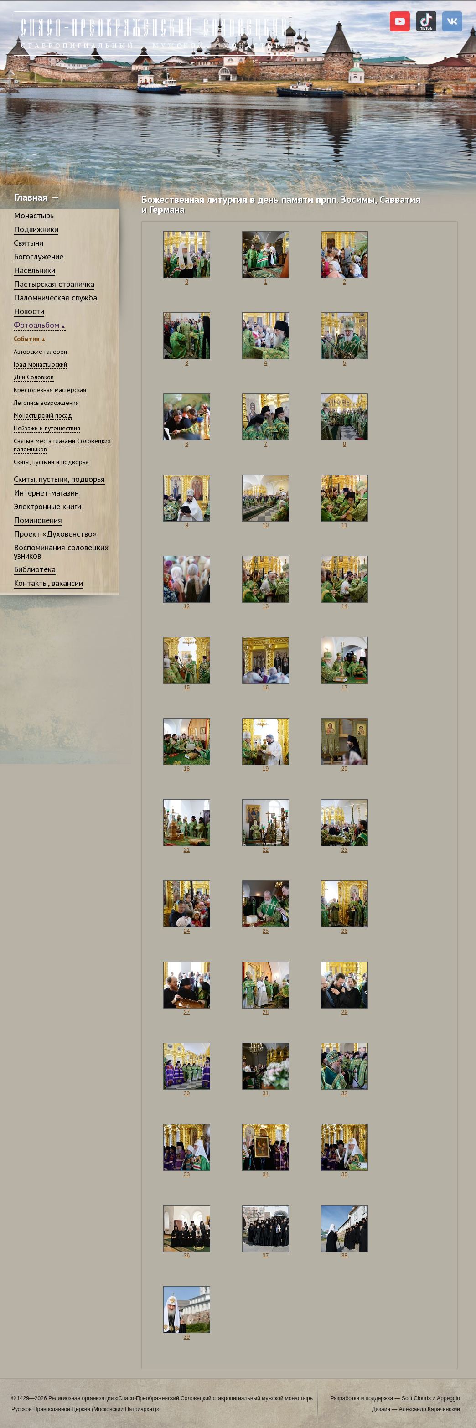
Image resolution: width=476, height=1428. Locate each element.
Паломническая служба (55, 297)
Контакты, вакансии (48, 583)
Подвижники (36, 229)
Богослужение (38, 256)
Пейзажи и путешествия (47, 428)
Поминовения (38, 520)
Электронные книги (47, 506)
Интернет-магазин (46, 492)
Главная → (37, 197)
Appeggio (448, 1398)
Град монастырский (40, 364)
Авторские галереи (40, 351)
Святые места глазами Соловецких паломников (62, 445)
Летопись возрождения (46, 402)
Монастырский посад (43, 415)
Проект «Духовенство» (55, 533)
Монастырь (34, 215)
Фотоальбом (36, 325)
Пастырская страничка (54, 284)
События (27, 339)
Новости (29, 311)
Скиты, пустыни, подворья (59, 479)
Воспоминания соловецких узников (61, 551)
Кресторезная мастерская (50, 390)
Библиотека (35, 569)
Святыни (28, 243)
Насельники (34, 270)
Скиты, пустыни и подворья (51, 462)
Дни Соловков (34, 377)
